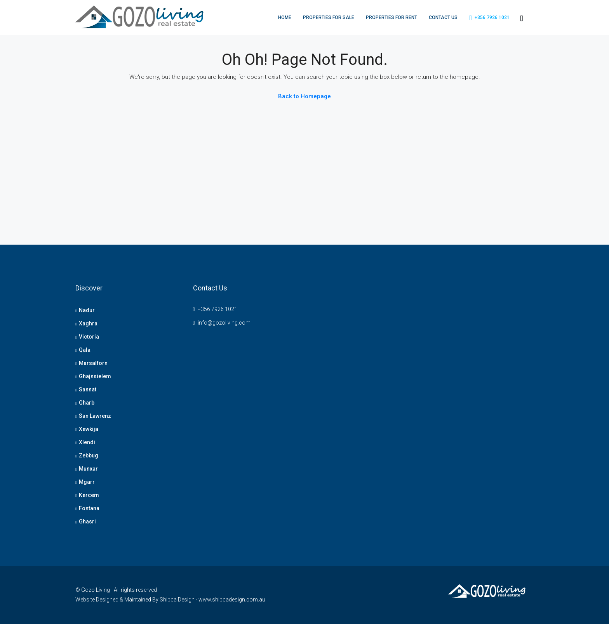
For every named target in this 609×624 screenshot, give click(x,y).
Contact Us (443, 17)
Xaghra (88, 323)
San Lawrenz (95, 416)
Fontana (89, 508)
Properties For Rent (391, 17)
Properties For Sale (328, 17)
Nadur (87, 310)
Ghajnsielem (95, 376)
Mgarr (87, 482)
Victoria (89, 337)
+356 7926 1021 (489, 18)
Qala (84, 350)
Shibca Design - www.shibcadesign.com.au (212, 599)
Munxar (88, 469)
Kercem (89, 495)
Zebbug (88, 455)
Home (284, 17)
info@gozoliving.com (224, 323)
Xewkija (88, 429)
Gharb (86, 403)
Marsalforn (93, 363)
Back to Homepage (304, 96)
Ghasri (87, 521)
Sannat (87, 389)
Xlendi (87, 442)
